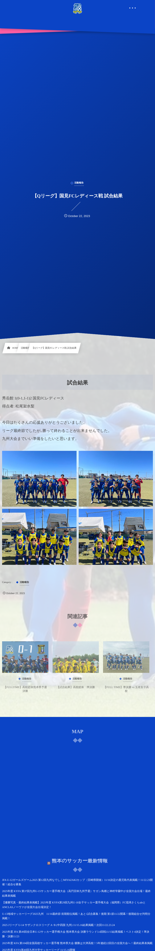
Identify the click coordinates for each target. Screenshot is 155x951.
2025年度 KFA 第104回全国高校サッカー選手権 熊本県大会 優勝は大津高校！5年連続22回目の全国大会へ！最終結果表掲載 (77, 943)
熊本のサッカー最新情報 (79, 858)
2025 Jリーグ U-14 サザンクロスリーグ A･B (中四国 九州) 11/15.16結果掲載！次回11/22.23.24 (58, 925)
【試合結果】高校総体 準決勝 (76, 689)
